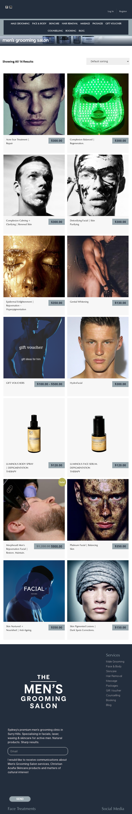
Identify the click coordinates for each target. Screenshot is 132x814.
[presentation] (34, 784)
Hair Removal (70, 23)
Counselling (55, 30)
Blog (81, 30)
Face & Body (39, 23)
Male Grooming (20, 23)
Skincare (54, 23)
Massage (85, 23)
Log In (111, 11)
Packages (97, 23)
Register (123, 11)
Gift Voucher (113, 23)
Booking (70, 30)
